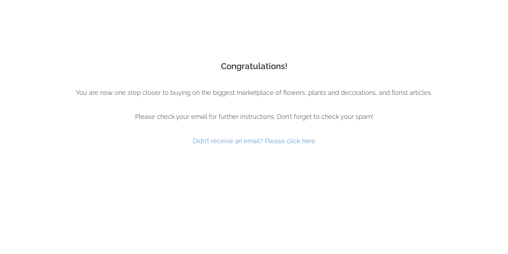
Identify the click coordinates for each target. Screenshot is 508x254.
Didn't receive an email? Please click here (254, 141)
